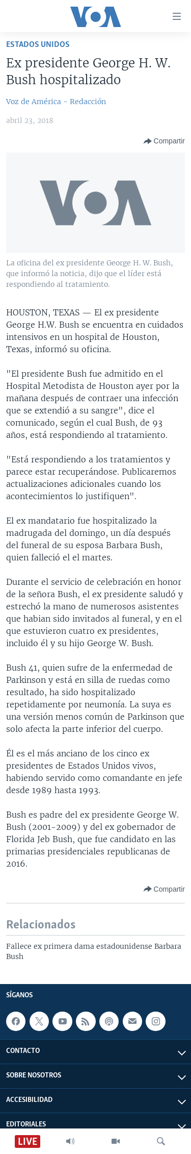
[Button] (164, 141)
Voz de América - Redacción (56, 101)
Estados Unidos (38, 44)
